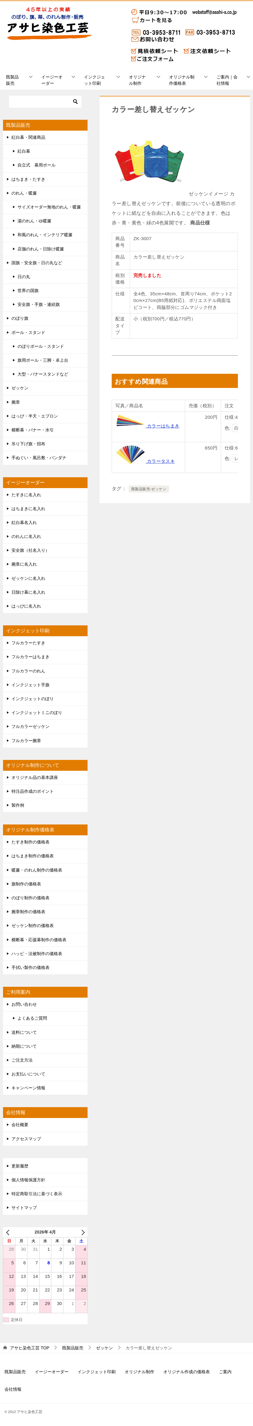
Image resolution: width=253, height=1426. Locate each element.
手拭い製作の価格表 (30, 967)
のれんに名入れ (26, 536)
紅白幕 (24, 151)
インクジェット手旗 (30, 684)
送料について (24, 1032)
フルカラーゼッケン (30, 726)
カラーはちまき (147, 425)
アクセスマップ (26, 1138)
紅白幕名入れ (24, 522)
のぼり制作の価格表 (30, 897)
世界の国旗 (28, 290)
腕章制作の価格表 (28, 911)
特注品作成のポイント (32, 791)
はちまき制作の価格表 (32, 855)
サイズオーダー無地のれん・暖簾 (49, 207)
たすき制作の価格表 (30, 842)
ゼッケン (19, 388)
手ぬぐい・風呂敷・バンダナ (38, 457)
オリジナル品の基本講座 (34, 777)
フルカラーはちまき (30, 656)
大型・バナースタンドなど (43, 374)
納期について (24, 1046)
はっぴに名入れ (26, 606)
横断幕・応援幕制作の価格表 (38, 939)
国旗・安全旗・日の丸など (36, 262)
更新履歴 (19, 1166)
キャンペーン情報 (28, 1087)
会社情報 (13, 1389)
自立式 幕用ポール (37, 165)
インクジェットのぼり (32, 698)
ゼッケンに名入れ (28, 578)
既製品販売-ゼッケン (148, 489)
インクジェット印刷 (94, 80)
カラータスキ (145, 461)
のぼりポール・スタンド (41, 346)
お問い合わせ (24, 1004)
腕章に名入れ (24, 564)
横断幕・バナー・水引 (32, 429)
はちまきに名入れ (28, 508)
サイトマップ (24, 1207)
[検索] (45, 102)
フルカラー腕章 (26, 740)
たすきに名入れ (26, 494)
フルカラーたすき (28, 642)
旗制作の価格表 (26, 883)
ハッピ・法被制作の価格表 (36, 953)
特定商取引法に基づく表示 (36, 1193)
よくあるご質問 (32, 1018)
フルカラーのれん (28, 671)
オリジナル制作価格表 (181, 80)
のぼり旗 (19, 318)
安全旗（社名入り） (30, 550)
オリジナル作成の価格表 (186, 1371)
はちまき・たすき (28, 179)
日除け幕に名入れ (28, 592)
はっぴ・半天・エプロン (34, 416)
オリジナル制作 (137, 80)
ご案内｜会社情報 (227, 80)
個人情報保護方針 (28, 1179)
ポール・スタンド (28, 332)
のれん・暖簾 (24, 193)
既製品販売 (12, 80)
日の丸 (24, 276)
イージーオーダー (51, 80)
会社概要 (19, 1124)
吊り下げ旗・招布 (28, 443)
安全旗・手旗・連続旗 (39, 304)
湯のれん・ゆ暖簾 (34, 220)
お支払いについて (28, 1074)
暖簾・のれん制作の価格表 (36, 870)
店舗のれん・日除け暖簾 (41, 248)
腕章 (15, 402)
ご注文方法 (22, 1060)
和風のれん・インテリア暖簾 (45, 234)
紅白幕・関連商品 (28, 137)
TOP (29, 1347)
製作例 (17, 805)
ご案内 (225, 1371)
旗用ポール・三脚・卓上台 (43, 360)
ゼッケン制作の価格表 (32, 925)
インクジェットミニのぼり (36, 712)
